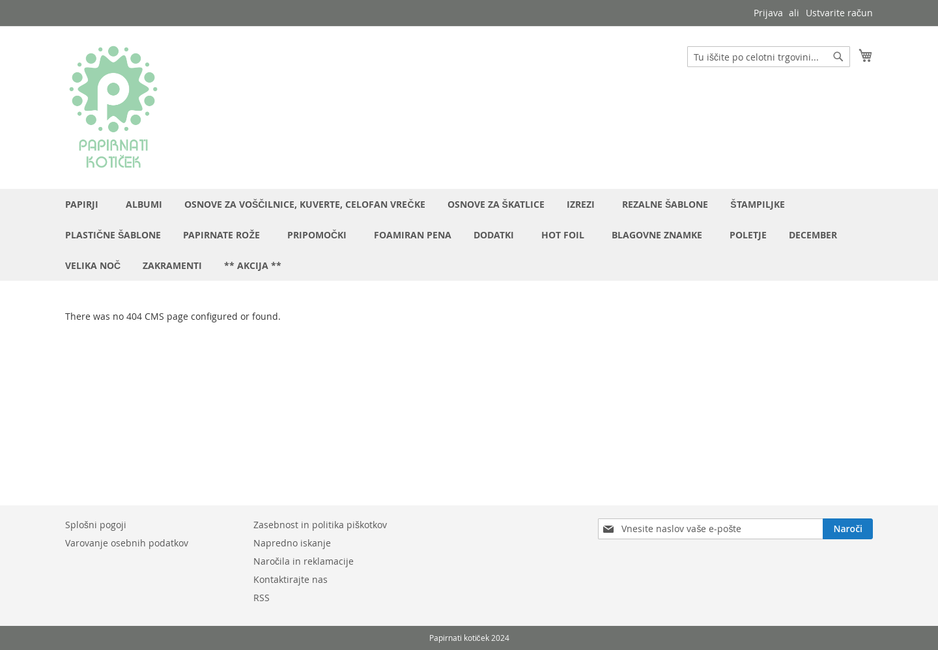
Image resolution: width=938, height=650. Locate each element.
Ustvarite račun (839, 13)
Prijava (768, 13)
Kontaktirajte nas (290, 579)
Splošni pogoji (95, 524)
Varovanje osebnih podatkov (126, 543)
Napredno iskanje (292, 543)
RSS (261, 597)
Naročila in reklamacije (303, 561)
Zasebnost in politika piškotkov (320, 524)
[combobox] (768, 56)
